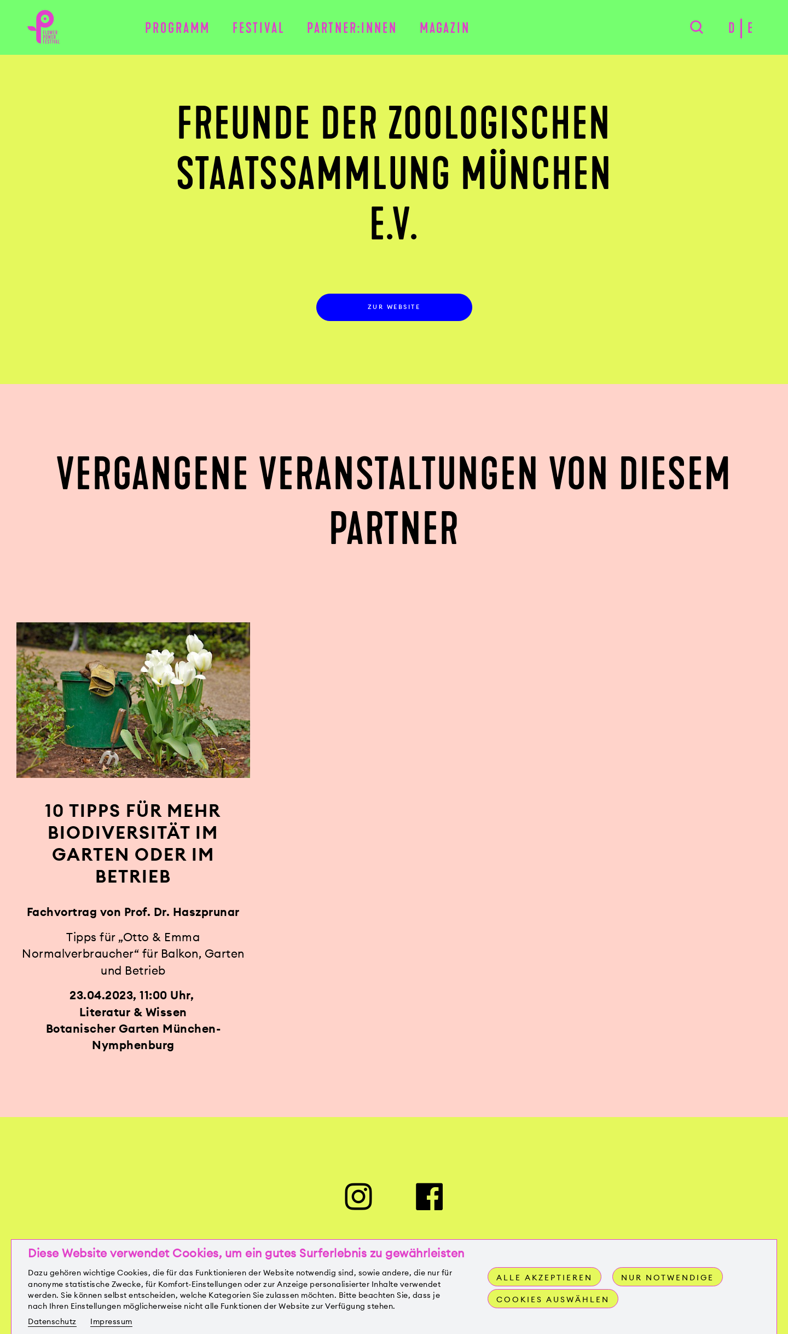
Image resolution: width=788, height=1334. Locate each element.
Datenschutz (52, 1321)
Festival (259, 28)
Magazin (445, 28)
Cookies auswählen (553, 1299)
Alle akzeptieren (544, 1278)
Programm (177, 28)
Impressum (111, 1321)
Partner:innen (352, 28)
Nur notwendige (667, 1278)
